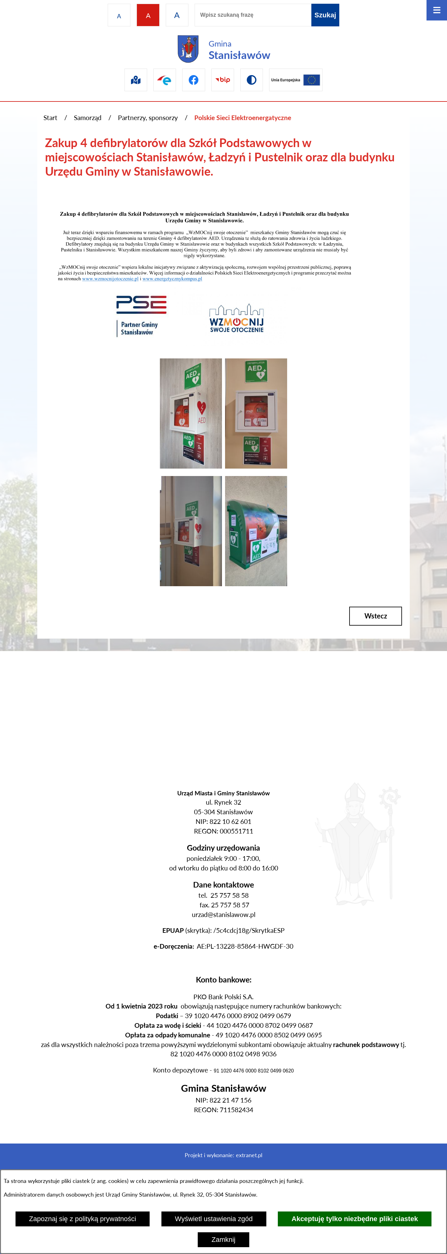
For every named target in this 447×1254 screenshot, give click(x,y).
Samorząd (88, 117)
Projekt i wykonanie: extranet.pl (223, 1155)
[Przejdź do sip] (135, 80)
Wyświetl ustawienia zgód (214, 1219)
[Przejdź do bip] (222, 80)
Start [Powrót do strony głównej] (50, 117)
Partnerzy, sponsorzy (148, 117)
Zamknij (223, 1239)
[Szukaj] (325, 15)
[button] (191, 466)
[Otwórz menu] (437, 10)
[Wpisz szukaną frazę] (253, 15)
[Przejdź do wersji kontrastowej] (251, 80)
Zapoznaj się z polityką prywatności (82, 1219)
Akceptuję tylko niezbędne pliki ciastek (354, 1219)
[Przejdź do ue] (296, 80)
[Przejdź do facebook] (193, 80)
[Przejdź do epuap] (164, 80)
